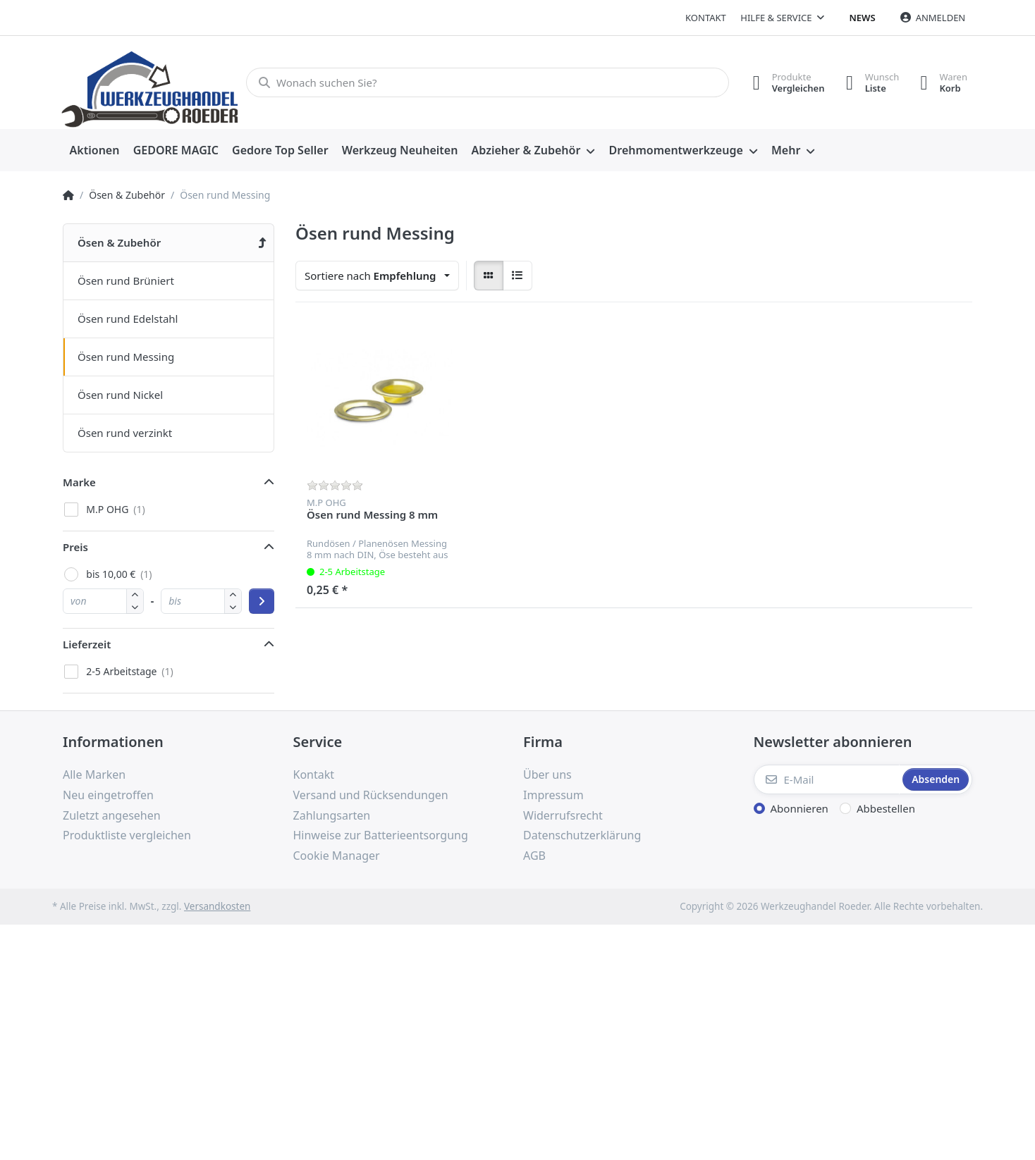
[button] (135, 607)
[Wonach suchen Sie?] (487, 82)
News (863, 17)
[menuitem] (94, 151)
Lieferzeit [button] (87, 644)
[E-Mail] (827, 779)
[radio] (488, 275)
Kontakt (705, 17)
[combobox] (377, 275)
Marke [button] (79, 482)
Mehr (785, 150)
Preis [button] (75, 547)
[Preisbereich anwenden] (261, 601)
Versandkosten (217, 906)
